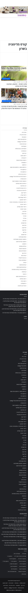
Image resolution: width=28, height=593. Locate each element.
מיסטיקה (24, 244)
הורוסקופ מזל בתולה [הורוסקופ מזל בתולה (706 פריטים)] (22, 561)
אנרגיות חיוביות (23, 144)
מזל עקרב (24, 227)
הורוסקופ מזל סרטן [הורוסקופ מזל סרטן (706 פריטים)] (22, 566)
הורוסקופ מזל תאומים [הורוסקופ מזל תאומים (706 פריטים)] (22, 571)
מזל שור (24, 232)
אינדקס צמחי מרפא (22, 139)
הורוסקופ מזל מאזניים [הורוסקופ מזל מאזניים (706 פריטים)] (13, 563)
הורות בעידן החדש (22, 174)
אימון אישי (24, 137)
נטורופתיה (16, 583)
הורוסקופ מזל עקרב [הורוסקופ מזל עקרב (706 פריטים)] (13, 566)
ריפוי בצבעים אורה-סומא (21, 276)
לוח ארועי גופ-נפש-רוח (21, 190)
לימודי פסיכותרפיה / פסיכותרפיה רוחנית (18, 202)
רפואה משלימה (23, 278)
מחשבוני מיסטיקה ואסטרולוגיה (19, 239)
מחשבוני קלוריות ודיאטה (21, 241)
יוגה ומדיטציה (23, 185)
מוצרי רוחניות (23, 209)
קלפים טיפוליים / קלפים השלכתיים (19, 269)
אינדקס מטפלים (21, 587)
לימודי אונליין (23, 195)
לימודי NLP (23, 192)
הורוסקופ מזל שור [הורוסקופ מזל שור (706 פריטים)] (14, 569)
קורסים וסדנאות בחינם (21, 267)
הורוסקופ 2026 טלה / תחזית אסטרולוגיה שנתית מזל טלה (14, 298)
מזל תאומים (23, 234)
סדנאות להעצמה (22, 248)
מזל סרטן (24, 225)
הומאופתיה (23, 162)
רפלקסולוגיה (23, 283)
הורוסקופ (24, 165)
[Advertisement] (14, 334)
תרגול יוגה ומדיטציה (22, 285)
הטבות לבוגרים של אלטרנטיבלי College (18, 176)
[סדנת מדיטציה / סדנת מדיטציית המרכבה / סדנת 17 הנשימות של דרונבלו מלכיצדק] (14, 95)
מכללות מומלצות (22, 246)
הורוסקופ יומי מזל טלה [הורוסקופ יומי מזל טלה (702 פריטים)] (22, 558)
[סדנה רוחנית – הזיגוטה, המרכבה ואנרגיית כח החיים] (14, 73)
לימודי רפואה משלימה (21, 206)
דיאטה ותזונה (23, 155)
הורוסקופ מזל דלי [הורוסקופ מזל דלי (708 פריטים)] (6, 561)
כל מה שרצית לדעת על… (21, 188)
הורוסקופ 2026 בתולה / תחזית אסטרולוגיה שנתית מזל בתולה (13, 534)
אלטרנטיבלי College (21, 141)
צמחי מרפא (23, 255)
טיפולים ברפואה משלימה (21, 183)
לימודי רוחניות (23, 204)
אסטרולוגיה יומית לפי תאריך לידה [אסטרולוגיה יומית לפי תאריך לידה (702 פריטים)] (20, 556)
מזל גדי (24, 216)
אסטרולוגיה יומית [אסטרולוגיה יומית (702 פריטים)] (17, 553)
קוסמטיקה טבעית (22, 260)
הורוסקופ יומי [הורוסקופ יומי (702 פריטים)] (9, 556)
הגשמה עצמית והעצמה (21, 160)
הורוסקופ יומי (23, 169)
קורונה (24, 262)
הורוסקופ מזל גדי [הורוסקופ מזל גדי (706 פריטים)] (14, 561)
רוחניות (24, 274)
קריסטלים (24, 271)
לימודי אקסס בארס (22, 197)
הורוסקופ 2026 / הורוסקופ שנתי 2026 (18, 167)
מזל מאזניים (23, 223)
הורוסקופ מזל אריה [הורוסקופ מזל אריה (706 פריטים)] (12, 558)
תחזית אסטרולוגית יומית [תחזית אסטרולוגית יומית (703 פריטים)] (12, 571)
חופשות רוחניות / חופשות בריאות (19, 181)
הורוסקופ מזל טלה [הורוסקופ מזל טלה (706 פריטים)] (23, 563)
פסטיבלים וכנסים (22, 251)
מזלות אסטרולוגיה (22, 237)
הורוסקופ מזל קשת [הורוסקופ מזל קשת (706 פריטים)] (22, 569)
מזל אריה (24, 211)
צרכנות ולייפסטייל (22, 257)
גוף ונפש (24, 153)
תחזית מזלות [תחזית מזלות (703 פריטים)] (24, 574)
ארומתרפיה (23, 151)
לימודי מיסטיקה (23, 199)
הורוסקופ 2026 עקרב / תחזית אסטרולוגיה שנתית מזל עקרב (14, 540)
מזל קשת (24, 230)
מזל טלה (24, 220)
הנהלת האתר (23, 82)
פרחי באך (24, 253)
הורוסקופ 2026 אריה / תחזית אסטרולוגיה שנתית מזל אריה (14, 312)
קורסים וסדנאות (22, 264)
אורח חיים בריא (23, 134)
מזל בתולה (24, 213)
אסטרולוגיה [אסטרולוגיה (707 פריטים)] (24, 553)
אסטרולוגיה (23, 146)
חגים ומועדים (23, 178)
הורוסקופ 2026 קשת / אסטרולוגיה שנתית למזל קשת (15, 542)
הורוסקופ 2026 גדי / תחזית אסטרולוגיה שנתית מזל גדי (15, 545)
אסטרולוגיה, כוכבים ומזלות (20, 148)
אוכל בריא (24, 132)
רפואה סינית (23, 281)
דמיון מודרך (23, 158)
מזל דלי (24, 218)
